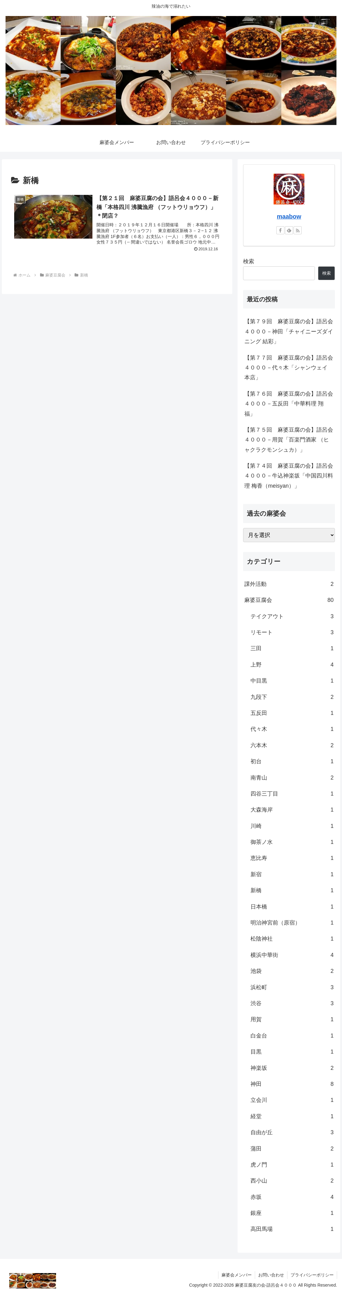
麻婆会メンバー (237, 1274)
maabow (289, 216)
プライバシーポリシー (312, 1274)
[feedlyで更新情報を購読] (289, 230)
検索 (248, 261)
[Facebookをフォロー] (280, 230)
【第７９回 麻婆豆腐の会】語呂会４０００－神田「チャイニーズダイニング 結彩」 (288, 331)
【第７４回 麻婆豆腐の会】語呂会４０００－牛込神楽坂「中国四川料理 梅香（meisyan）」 (288, 476)
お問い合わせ (271, 1274)
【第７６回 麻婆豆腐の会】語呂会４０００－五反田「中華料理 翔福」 (288, 404)
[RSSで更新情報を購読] (298, 230)
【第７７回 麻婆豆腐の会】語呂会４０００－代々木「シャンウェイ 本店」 (288, 368)
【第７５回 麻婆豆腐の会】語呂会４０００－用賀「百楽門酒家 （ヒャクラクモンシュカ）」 (288, 440)
